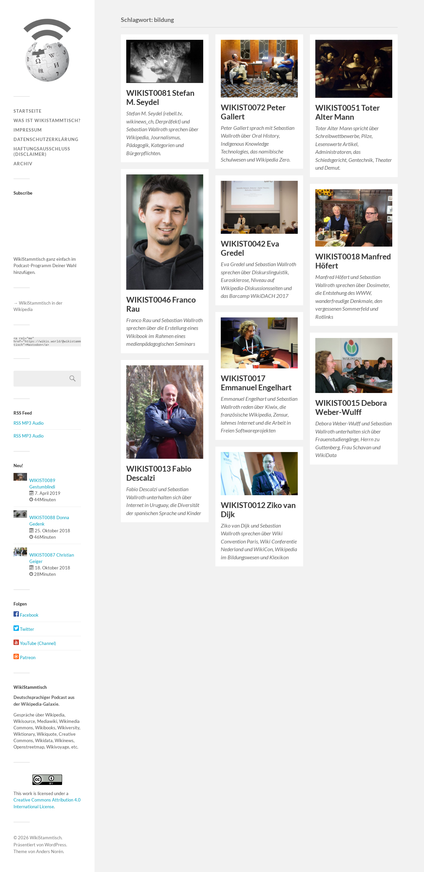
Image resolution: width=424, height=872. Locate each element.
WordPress (55, 844)
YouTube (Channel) (35, 643)
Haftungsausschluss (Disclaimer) (42, 151)
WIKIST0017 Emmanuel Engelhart (256, 383)
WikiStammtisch (45, 837)
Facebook (26, 615)
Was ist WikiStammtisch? (47, 120)
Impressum (28, 130)
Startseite (28, 111)
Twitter (24, 629)
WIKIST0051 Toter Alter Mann (347, 112)
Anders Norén (49, 851)
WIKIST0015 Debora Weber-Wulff (351, 407)
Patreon (24, 657)
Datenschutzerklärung (46, 139)
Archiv (23, 163)
